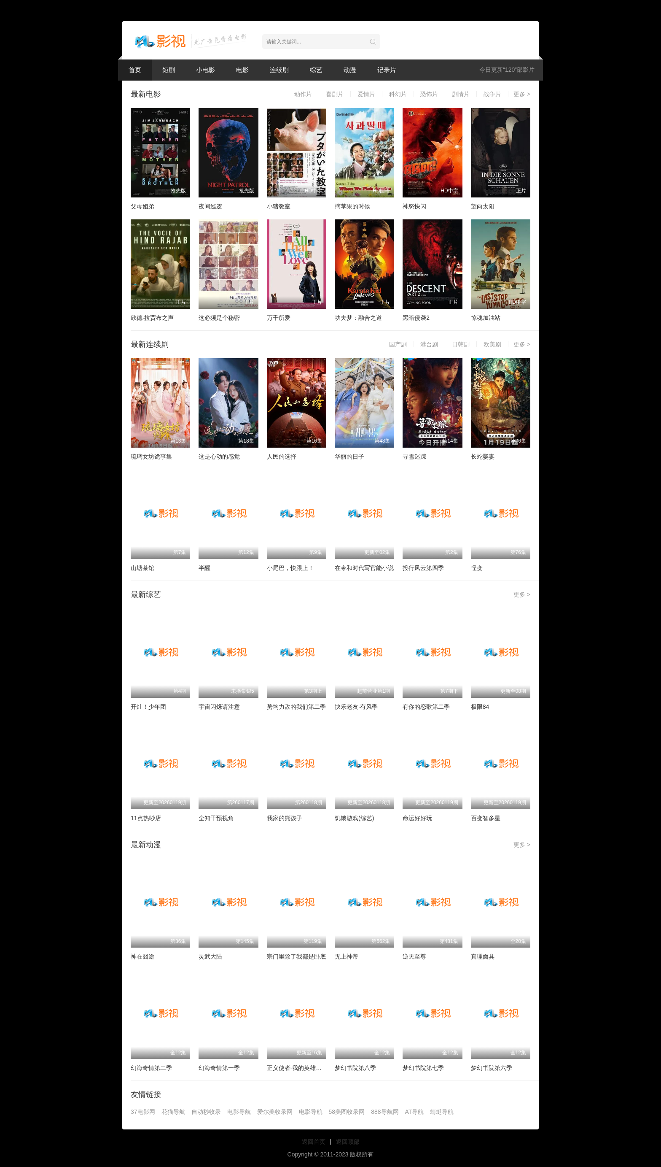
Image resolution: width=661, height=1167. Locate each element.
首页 (135, 69)
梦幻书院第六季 (491, 1067)
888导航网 (384, 1111)
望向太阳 (482, 206)
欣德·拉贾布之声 (152, 317)
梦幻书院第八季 (355, 1067)
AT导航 (414, 1111)
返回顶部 (348, 1141)
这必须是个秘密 (219, 317)
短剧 (168, 69)
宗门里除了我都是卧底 (296, 956)
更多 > (521, 94)
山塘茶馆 (142, 568)
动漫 (350, 69)
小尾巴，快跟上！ (290, 568)
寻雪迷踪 (414, 456)
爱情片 (366, 94)
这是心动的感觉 (219, 456)
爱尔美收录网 (275, 1111)
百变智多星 (485, 818)
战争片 (492, 94)
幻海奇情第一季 (219, 1067)
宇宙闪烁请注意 (219, 706)
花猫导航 (173, 1111)
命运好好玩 (417, 818)
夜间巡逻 (210, 206)
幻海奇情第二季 (151, 1067)
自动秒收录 (206, 1111)
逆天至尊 (414, 956)
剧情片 (461, 94)
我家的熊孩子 (284, 818)
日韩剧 (461, 344)
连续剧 (279, 69)
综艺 (316, 69)
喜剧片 (335, 94)
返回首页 (313, 1141)
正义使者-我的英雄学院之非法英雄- (313, 1067)
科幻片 (398, 94)
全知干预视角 (216, 818)
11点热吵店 (146, 818)
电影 (242, 69)
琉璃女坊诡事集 (151, 456)
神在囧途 (142, 956)
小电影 (205, 69)
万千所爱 (278, 317)
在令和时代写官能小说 (364, 568)
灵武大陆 (210, 956)
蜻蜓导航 (442, 1111)
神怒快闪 (414, 206)
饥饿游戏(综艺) (354, 818)
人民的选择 (281, 456)
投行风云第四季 (423, 568)
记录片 (386, 69)
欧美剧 (492, 344)
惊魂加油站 (485, 317)
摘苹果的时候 (352, 206)
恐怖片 (429, 94)
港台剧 (429, 344)
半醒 (204, 568)
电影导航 (239, 1111)
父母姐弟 (142, 206)
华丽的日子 (349, 456)
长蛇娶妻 (482, 456)
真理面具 (482, 956)
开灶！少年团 (148, 706)
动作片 (303, 94)
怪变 (477, 568)
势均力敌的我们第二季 (296, 706)
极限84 (480, 706)
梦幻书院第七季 (423, 1067)
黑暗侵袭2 (416, 317)
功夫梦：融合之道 (358, 317)
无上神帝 (346, 956)
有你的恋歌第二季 (426, 706)
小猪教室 (278, 206)
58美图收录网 (347, 1111)
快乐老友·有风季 (356, 706)
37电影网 (143, 1111)
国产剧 (398, 344)
